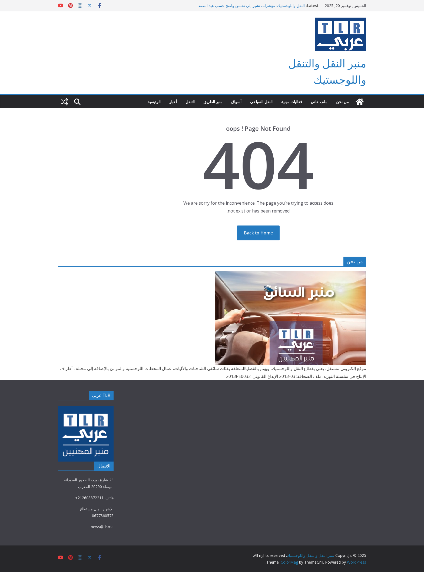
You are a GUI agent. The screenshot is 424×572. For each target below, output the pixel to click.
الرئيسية (154, 101)
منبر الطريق (213, 101)
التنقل (190, 101)
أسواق (236, 101)
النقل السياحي (261, 101)
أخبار (173, 101)
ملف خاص (319, 101)
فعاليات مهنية (291, 101)
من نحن (342, 101)
